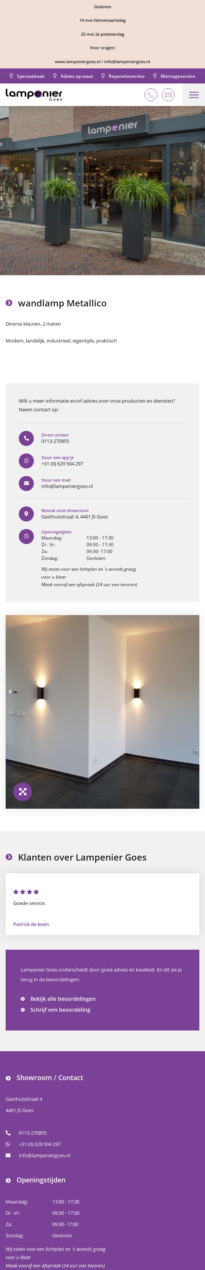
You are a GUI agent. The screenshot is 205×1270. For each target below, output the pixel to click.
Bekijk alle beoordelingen (63, 998)
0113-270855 (26, 1132)
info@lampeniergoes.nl (38, 1155)
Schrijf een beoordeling (60, 1009)
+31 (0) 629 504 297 (33, 1144)
